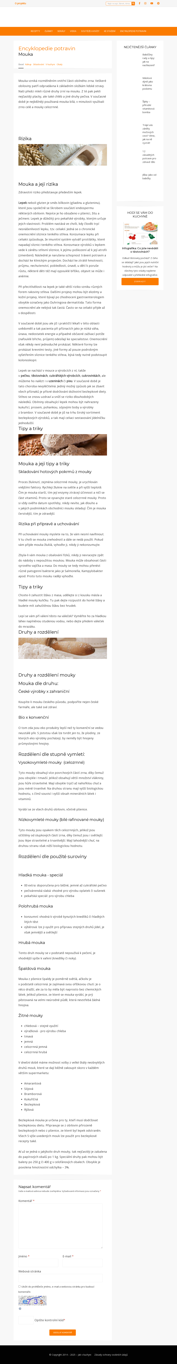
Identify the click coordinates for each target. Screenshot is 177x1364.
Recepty (35, 31)
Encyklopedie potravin (133, 31)
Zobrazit (140, 281)
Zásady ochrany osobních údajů (111, 1354)
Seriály (61, 31)
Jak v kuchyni (84, 1354)
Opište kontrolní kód (49, 1320)
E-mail (68, 1256)
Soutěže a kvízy (90, 31)
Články (49, 31)
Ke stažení (109, 31)
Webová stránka (29, 1271)
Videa (73, 31)
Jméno (24, 1256)
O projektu (20, 3)
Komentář (26, 1201)
